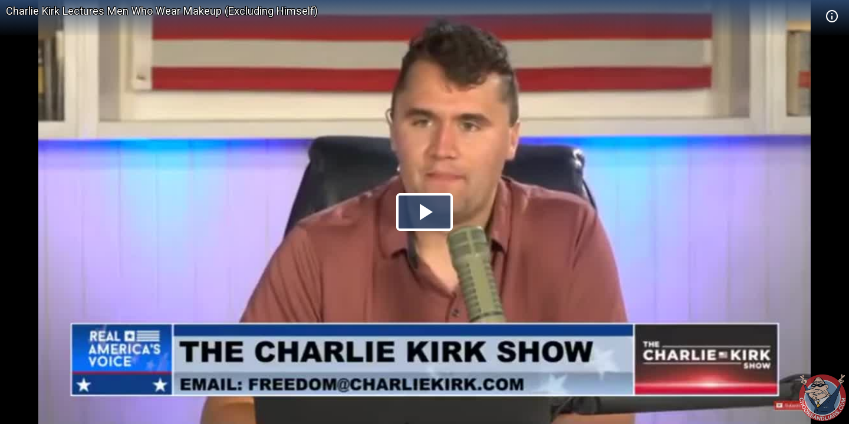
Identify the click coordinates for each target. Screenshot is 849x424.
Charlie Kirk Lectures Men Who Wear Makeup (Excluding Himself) (162, 11)
